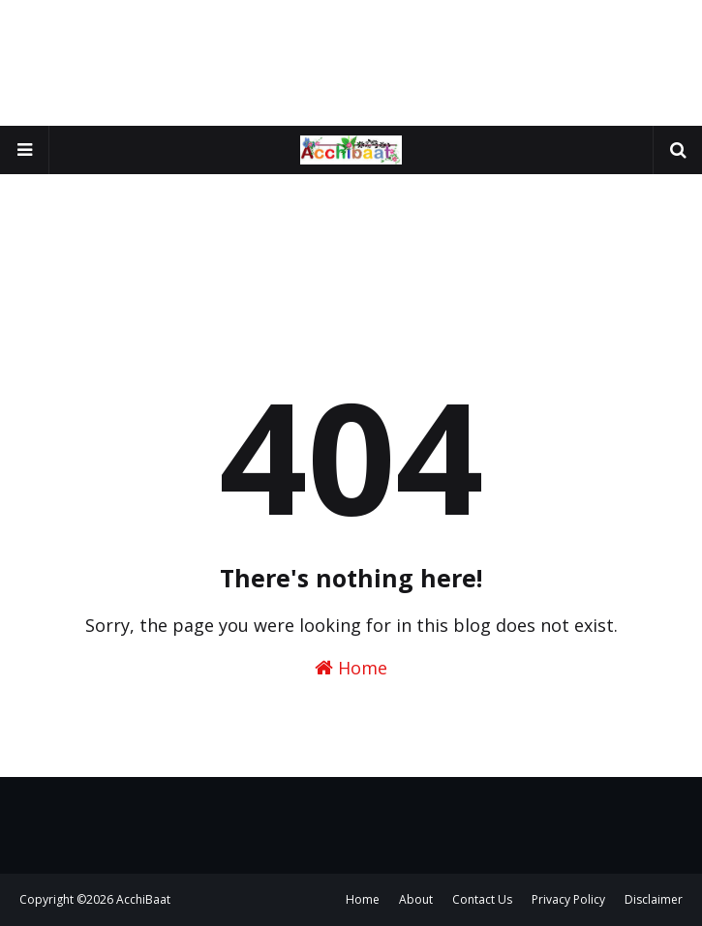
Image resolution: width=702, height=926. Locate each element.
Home (351, 667)
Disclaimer (654, 899)
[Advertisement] (351, 62)
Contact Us (482, 899)
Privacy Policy (568, 899)
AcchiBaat (143, 899)
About (416, 899)
